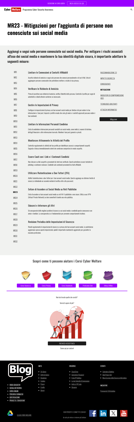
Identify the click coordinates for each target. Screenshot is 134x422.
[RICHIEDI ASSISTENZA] (67, 343)
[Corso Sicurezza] (25, 285)
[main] (67, 29)
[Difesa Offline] (108, 285)
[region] (67, 3)
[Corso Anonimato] (67, 285)
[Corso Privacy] (46, 285)
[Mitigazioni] (113, 119)
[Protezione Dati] (87, 285)
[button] (131, 9)
